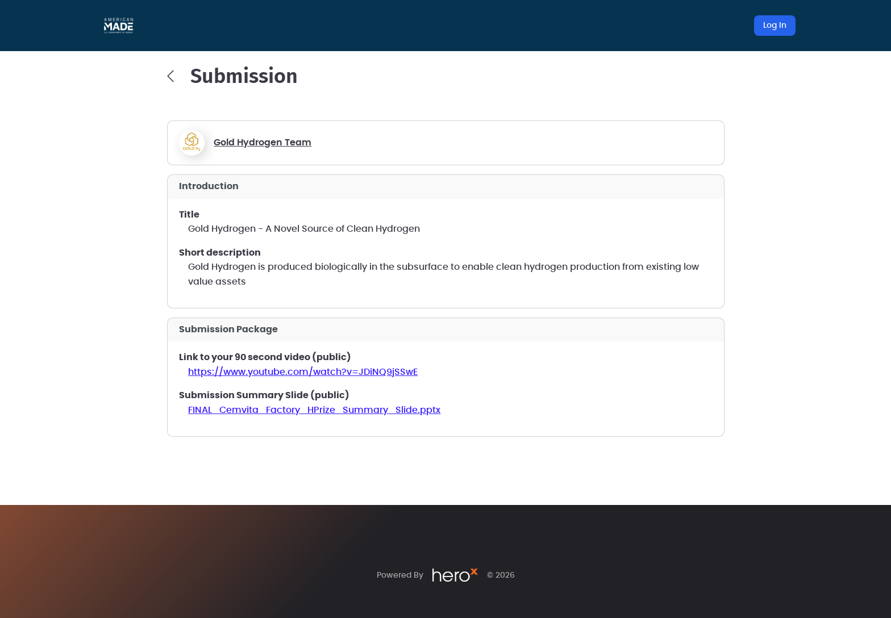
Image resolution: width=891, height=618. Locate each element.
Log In (774, 26)
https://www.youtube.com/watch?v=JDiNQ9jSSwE (303, 372)
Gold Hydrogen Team (262, 142)
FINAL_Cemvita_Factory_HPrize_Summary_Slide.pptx (314, 410)
